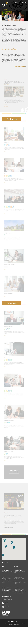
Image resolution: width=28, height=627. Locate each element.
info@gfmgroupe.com (6, 596)
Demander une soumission (8, 607)
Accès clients (6, 602)
